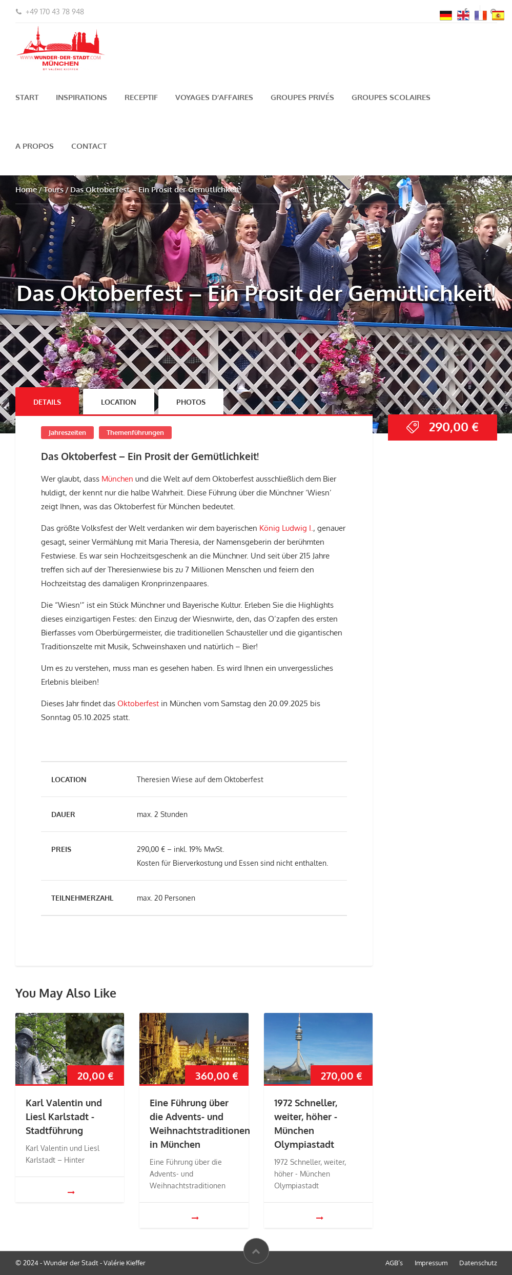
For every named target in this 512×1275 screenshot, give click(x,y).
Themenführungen (135, 432)
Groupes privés (302, 97)
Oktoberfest (137, 703)
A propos (34, 146)
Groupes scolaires (391, 97)
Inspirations (81, 97)
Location (118, 401)
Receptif (141, 97)
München (117, 479)
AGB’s (394, 1263)
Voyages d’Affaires (214, 97)
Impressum (431, 1263)
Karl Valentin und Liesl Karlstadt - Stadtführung (64, 1116)
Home (26, 189)
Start (26, 97)
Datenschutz (478, 1263)
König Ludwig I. (286, 528)
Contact (89, 146)
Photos (191, 401)
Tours (54, 189)
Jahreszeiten (67, 432)
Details (47, 401)
